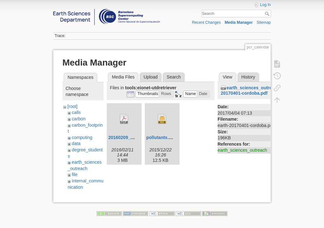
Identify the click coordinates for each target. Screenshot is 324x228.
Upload (150, 76)
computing (82, 137)
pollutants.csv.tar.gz (167, 137)
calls (76, 112)
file (75, 174)
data (76, 143)
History (248, 76)
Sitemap (264, 22)
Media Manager (239, 22)
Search (268, 13)
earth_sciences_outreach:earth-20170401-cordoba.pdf (257, 90)
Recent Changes (206, 22)
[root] (72, 106)
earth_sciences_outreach (242, 150)
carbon (79, 118)
